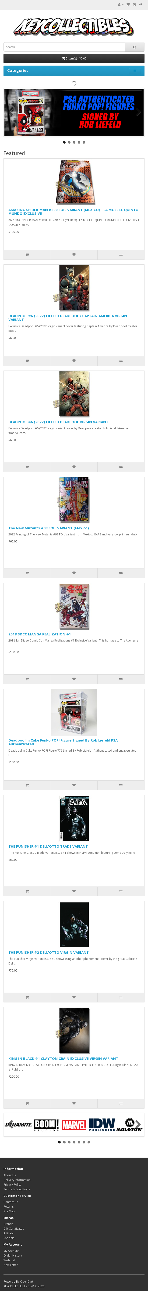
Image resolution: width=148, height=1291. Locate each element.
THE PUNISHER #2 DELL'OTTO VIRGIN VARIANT (48, 952)
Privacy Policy (12, 1185)
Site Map (9, 1211)
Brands (8, 1224)
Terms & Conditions (17, 1189)
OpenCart (26, 1282)
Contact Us (11, 1202)
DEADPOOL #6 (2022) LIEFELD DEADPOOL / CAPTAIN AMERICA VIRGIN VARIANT (67, 317)
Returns (9, 1207)
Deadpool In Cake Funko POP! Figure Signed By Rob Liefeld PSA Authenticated (63, 742)
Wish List (9, 1260)
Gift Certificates (14, 1229)
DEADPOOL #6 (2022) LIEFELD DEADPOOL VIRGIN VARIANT (58, 421)
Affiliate (9, 1233)
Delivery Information (17, 1180)
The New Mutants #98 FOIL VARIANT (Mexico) (48, 528)
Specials (9, 1238)
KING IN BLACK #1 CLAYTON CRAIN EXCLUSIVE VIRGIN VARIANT (63, 1058)
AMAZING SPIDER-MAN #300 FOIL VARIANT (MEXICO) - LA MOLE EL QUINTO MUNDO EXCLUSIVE (73, 211)
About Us (10, 1175)
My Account (11, 1251)
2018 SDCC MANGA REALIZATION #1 (39, 634)
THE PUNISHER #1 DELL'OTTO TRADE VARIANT (48, 846)
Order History (13, 1256)
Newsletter (11, 1265)
